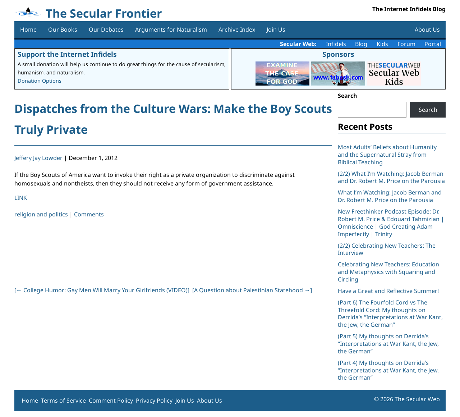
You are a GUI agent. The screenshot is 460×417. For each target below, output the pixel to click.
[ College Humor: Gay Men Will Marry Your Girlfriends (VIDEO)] (101, 290)
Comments (89, 214)
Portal (432, 44)
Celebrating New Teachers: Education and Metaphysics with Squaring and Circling (388, 271)
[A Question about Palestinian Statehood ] (252, 290)
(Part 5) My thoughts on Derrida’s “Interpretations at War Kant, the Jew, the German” (388, 343)
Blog (361, 44)
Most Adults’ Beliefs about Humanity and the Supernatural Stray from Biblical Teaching (387, 154)
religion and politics (41, 214)
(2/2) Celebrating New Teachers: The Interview (387, 249)
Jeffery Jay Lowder (38, 158)
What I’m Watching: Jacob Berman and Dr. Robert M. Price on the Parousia (390, 196)
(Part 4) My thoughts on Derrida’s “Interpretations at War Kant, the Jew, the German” (388, 370)
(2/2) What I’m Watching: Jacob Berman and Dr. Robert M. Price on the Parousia (391, 177)
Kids (382, 44)
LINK (20, 198)
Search (347, 95)
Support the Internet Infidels (67, 54)
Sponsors (338, 54)
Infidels (336, 44)
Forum (406, 44)
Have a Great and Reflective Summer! (388, 291)
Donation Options (39, 80)
